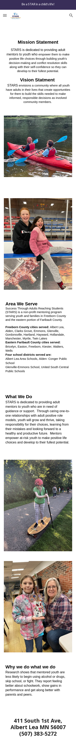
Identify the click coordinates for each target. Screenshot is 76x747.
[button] (5, 15)
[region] (38, 5)
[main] (38, 71)
